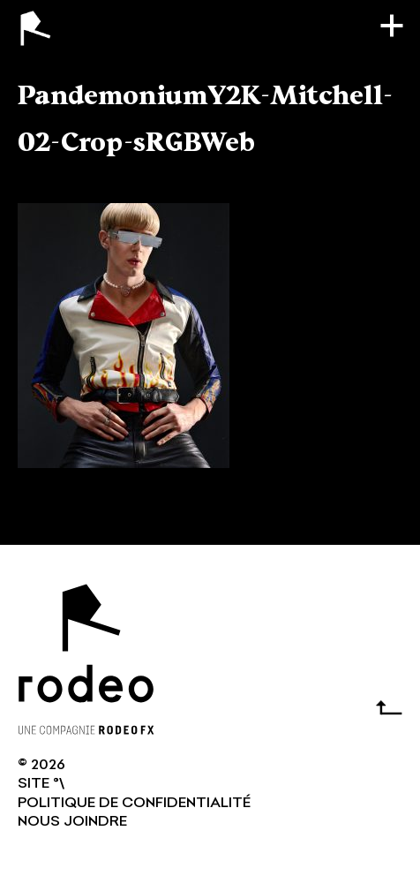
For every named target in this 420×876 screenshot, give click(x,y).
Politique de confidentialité (134, 804)
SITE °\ (41, 784)
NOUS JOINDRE (72, 822)
